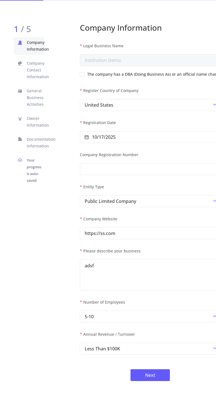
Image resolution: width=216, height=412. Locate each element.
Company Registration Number (109, 154)
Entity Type (93, 186)
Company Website (100, 218)
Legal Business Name (103, 45)
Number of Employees (104, 302)
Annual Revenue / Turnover (109, 334)
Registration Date (99, 122)
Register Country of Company (110, 90)
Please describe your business (112, 251)
